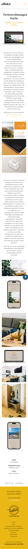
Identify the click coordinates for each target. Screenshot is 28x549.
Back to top (9, 482)
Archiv (14, 522)
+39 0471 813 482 (14, 498)
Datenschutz (14, 534)
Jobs (13, 524)
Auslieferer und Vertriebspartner (14, 528)
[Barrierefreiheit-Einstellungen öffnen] (25, 276)
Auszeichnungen (14, 530)
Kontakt (13, 532)
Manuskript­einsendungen (14, 526)
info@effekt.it (14, 500)
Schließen (19, 482)
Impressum (14, 536)
